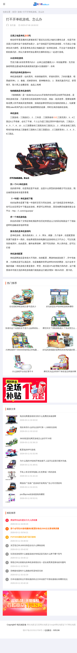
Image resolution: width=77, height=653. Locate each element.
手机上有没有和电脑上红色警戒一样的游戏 (38, 472)
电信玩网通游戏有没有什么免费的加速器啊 (38, 416)
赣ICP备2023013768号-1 (33, 630)
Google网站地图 (56, 625)
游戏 (19, 12)
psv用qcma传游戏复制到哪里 (32, 494)
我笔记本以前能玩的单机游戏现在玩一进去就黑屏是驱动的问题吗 (38, 562)
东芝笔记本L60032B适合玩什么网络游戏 (27, 545)
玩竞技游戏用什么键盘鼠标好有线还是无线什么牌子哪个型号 (36, 554)
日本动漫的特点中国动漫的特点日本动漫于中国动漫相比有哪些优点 (39, 579)
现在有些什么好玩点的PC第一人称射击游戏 (38, 427)
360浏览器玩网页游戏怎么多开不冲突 (36, 438)
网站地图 (31, 625)
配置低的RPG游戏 (27, 450)
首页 (14, 12)
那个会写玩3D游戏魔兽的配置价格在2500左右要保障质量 (34, 528)
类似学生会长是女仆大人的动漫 (23, 520)
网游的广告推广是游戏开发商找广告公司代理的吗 (41, 483)
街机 (55, 117)
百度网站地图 (41, 625)
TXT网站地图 (70, 625)
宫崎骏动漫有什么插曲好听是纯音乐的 (26, 571)
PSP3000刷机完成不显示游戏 (23, 537)
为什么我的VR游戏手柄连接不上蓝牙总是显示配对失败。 (44, 461)
